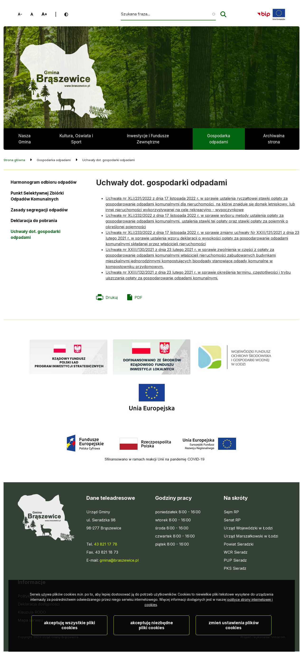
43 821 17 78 (105, 544)
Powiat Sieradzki (238, 544)
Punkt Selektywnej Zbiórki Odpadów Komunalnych (37, 196)
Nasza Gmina (25, 138)
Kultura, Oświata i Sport (76, 138)
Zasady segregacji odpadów (39, 210)
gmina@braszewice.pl (119, 560)
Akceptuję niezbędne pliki (151, 642)
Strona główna (14, 160)
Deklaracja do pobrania (34, 222)
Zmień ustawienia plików (234, 642)
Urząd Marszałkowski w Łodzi (251, 536)
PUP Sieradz (235, 560)
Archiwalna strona (273, 141)
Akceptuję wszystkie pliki (69, 642)
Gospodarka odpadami (218, 138)
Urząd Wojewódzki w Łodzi (248, 528)
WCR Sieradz (235, 552)
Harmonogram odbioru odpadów (43, 182)
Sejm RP (231, 512)
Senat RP (232, 520)
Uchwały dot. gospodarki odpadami (36, 234)
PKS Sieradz (235, 568)
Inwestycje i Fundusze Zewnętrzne (148, 138)
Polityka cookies (32, 596)
